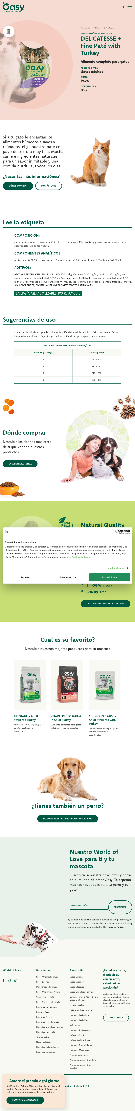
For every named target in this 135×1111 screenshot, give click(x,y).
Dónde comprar (18, 185)
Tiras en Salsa (42, 1037)
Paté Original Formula (46, 1007)
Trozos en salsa (77, 1005)
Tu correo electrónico (80, 905)
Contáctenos (48, 185)
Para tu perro (44, 970)
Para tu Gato (78, 970)
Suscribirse (120, 907)
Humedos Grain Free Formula (49, 1027)
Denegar (25, 577)
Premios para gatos (79, 1055)
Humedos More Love (79, 1050)
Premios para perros (45, 1052)
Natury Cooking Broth (80, 1040)
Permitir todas (109, 577)
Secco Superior (77, 982)
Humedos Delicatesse (80, 1030)
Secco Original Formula (47, 977)
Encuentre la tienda (20, 463)
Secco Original (76, 977)
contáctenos (116, 1017)
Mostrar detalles (116, 568)
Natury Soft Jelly (43, 1042)
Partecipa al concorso (25, 1100)
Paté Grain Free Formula (47, 1022)
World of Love (12, 970)
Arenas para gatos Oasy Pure (83, 1060)
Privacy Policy (115, 926)
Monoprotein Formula (46, 987)
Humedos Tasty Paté (45, 1032)
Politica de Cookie (82, 557)
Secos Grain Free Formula (48, 1002)
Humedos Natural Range (47, 1047)
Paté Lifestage (42, 1012)
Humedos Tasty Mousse (81, 1015)
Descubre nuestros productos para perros (67, 818)
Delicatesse (75, 1025)
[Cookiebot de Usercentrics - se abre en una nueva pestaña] (117, 532)
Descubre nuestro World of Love (106, 603)
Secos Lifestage (43, 982)
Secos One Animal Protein (48, 992)
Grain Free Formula (45, 997)
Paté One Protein (44, 1017)
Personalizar (68, 577)
